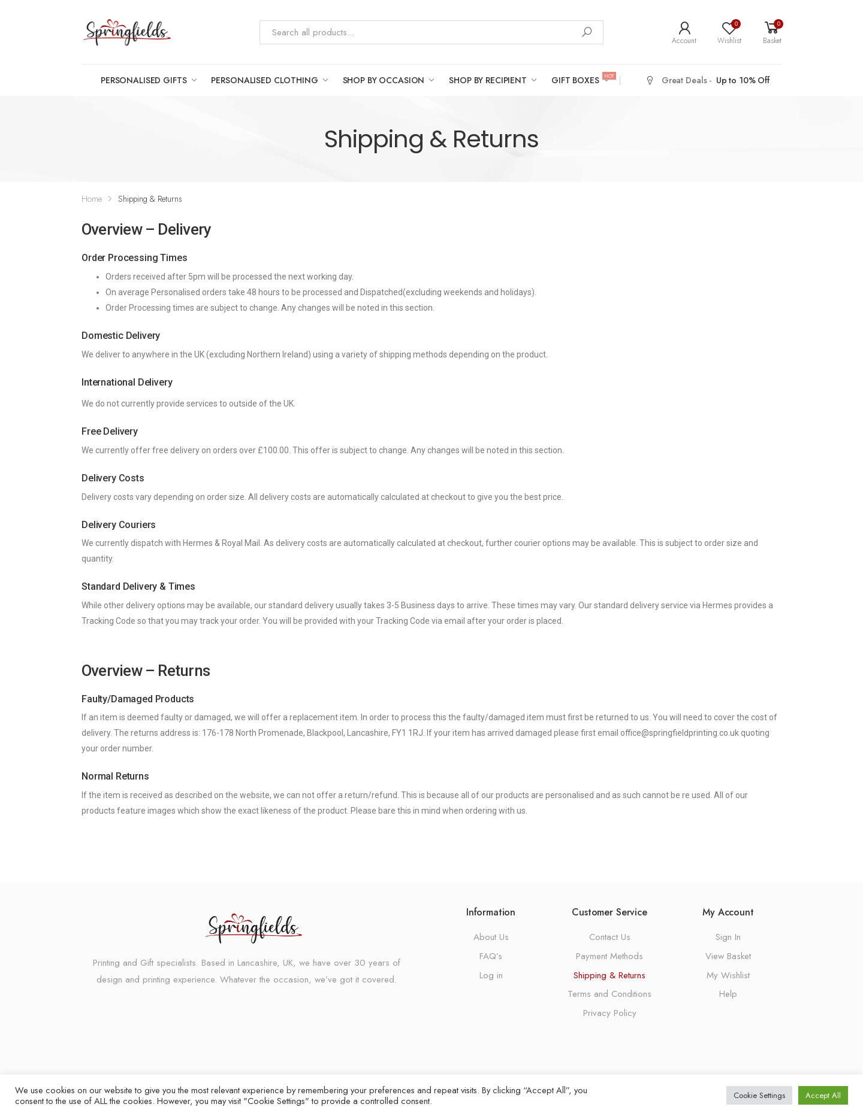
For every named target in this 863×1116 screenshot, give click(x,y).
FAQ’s (490, 956)
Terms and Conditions (609, 993)
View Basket (728, 956)
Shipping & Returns (609, 975)
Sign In (728, 937)
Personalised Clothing (264, 80)
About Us (491, 937)
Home (92, 199)
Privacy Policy (609, 1013)
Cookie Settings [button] (759, 1095)
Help (728, 993)
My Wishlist (728, 975)
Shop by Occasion (384, 80)
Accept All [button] (823, 1095)
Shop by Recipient (488, 80)
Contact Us (609, 937)
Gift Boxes (582, 79)
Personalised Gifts (143, 80)
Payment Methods (609, 956)
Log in (491, 975)
